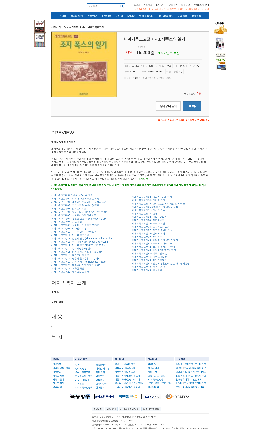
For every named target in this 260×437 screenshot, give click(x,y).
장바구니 (160, 4)
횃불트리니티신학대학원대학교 (191, 387)
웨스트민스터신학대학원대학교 (191, 371)
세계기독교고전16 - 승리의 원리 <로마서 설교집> (76, 251)
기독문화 (57, 371)
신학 (77, 364)
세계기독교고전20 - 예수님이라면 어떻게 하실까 (76, 265)
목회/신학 (152, 371)
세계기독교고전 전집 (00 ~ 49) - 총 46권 (72, 195)
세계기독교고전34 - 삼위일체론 (148, 220)
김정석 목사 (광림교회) (125, 371)
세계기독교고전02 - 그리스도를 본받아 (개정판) (75, 205)
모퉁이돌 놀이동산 (156, 375)
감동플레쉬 (101, 364)
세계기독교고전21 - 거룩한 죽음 (67, 268)
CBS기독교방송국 (83, 387)
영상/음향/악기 (146, 15)
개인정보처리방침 (129, 409)
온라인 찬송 (166, 383)
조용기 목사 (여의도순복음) (127, 387)
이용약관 (111, 409)
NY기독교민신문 (155, 379)
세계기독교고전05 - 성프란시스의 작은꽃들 (73, 215)
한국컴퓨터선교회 (83, 376)
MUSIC (130, 15)
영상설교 (100, 380)
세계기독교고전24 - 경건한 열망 (148, 200)
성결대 (179, 368)
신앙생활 (57, 364)
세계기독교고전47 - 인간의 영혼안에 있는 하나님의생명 (161, 263)
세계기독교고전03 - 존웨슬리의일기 (69, 208)
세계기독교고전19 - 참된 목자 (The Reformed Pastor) (78, 261)
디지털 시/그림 (103, 368)
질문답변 (185, 4)
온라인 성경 (153, 383)
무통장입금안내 (201, 4)
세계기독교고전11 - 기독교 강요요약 (70, 235)
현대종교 (100, 387)
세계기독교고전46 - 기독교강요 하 (149, 260)
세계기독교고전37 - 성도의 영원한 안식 (152, 230)
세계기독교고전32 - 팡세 (144, 213)
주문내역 (172, 4)
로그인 (136, 4)
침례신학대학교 (183, 379)
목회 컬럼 (100, 372)
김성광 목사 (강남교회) (125, 368)
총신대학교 (200, 375)
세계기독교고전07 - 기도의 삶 (66, 221)
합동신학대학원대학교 (195, 383)
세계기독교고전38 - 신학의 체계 (148, 233)
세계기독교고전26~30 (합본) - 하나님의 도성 (155, 207)
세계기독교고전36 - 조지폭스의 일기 (151, 226)
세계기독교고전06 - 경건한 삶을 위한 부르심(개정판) (78, 218)
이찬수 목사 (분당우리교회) (127, 379)
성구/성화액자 (166, 15)
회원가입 (147, 4)
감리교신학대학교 (184, 364)
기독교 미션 (58, 383)
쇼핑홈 (62, 15)
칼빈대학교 (198, 379)
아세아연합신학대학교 (195, 368)
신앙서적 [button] (56, 27)
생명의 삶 (57, 387)
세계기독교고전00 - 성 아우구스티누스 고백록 (75, 198)
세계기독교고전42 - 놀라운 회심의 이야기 (153, 246)
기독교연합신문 (82, 380)
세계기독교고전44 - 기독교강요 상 (149, 253)
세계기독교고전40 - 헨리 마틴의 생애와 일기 (155, 240)
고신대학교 (200, 364)
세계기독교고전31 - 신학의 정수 (148, 210)
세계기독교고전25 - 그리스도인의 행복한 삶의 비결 (158, 203)
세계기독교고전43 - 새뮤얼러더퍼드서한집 (154, 250)
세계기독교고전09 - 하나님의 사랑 (69, 228)
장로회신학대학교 (184, 375)
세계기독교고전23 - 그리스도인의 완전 (152, 197)
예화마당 (152, 364)
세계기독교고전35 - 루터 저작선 (148, 223)
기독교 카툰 (58, 375)
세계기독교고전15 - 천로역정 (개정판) (71, 248)
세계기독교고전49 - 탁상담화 (147, 270)
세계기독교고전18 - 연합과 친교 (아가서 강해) (75, 258)
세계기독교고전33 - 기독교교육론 (149, 217)
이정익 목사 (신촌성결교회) (127, 375)
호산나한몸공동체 (83, 372)
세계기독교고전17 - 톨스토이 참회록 (70, 255)
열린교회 (100, 376)
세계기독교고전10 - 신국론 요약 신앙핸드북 (74, 231)
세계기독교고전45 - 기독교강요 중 (149, 256)
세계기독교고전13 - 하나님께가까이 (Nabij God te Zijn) (79, 241)
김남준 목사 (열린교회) (125, 364)
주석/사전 (92, 15)
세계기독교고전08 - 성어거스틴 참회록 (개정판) (75, 225)
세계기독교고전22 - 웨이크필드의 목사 (71, 271)
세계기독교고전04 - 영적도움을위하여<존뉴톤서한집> (79, 212)
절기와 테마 (153, 368)
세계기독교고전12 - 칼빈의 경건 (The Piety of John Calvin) (81, 238)
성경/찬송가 (77, 15)
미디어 (119, 15)
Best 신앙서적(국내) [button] (74, 27)
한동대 (179, 383)
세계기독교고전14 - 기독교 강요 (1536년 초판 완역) (78, 245)
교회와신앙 (101, 383)
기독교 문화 (58, 379)
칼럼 (68, 368)
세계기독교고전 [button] (96, 27)
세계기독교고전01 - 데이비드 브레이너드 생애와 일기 (79, 202)
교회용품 (182, 15)
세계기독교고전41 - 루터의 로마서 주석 (152, 243)
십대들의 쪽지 (154, 387)
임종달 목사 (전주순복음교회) (129, 383)
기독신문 (79, 383)
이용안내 (98, 409)
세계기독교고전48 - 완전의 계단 (148, 266)
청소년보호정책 (151, 409)
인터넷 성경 (80, 368)
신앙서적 (106, 15)
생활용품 (196, 15)
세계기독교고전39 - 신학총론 (147, 236)
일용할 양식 (58, 368)
